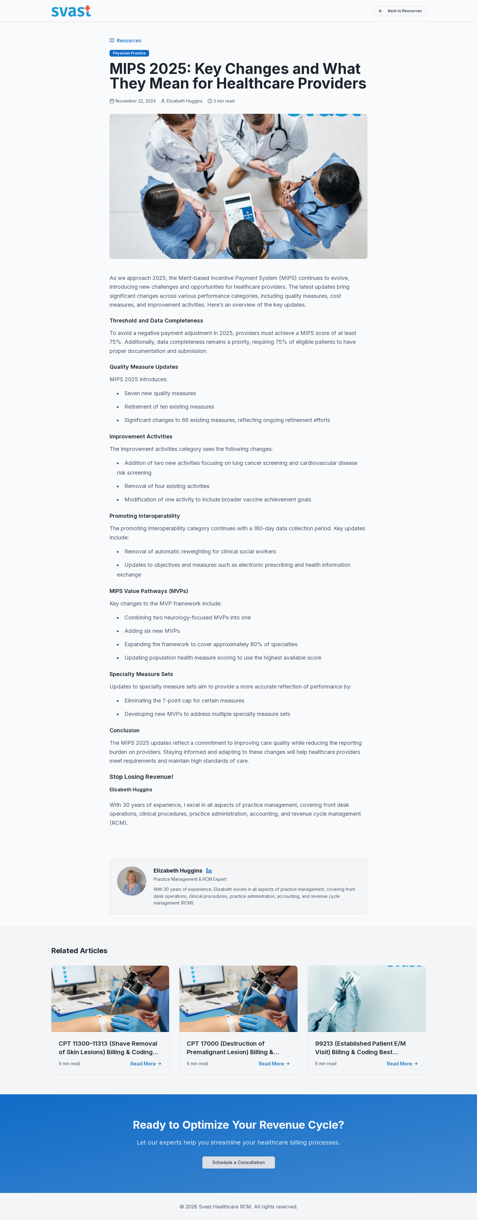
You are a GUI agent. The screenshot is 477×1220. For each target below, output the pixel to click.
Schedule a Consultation (238, 1162)
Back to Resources (400, 11)
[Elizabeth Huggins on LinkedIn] (209, 871)
